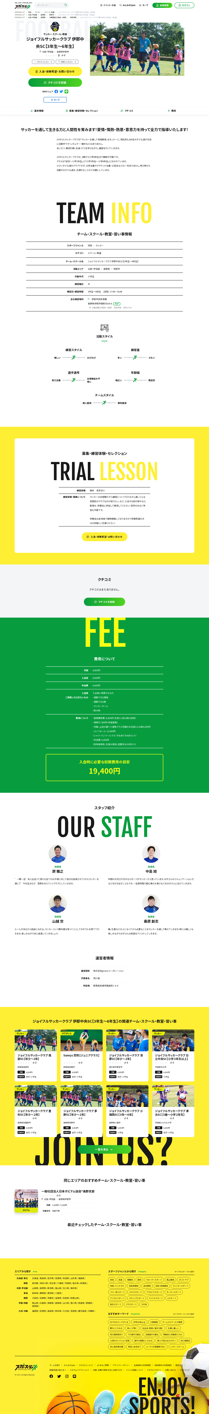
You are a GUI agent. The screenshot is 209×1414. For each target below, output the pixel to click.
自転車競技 (133, 1285)
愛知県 (50, 1293)
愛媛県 (89, 1303)
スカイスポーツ (135, 1292)
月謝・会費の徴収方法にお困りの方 (107, 1370)
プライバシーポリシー (121, 1365)
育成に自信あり (134, 1346)
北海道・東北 (22, 1278)
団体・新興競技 (162, 1285)
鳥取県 (50, 1303)
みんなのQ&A (127, 5)
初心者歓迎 (185, 1340)
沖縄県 (91, 1311)
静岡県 (43, 1293)
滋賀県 (58, 1298)
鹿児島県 (82, 1311)
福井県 (74, 1288)
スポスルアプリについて (79, 1370)
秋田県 (66, 1278)
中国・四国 (23, 1303)
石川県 (66, 1288)
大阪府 (35, 1298)
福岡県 (35, 1311)
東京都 (35, 1283)
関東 (26, 1283)
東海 (26, 1293)
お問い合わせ (170, 1370)
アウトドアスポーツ (154, 1292)
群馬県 (83, 1283)
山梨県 (35, 1288)
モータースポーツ (174, 1292)
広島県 (43, 1303)
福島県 (81, 1278)
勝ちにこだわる (116, 1328)
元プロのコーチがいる (119, 1322)
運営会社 (179, 1365)
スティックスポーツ (136, 1298)
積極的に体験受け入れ (172, 1334)
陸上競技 (170, 1279)
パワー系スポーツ (117, 1292)
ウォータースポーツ (154, 1279)
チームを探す (54, 1365)
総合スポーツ (115, 1304)
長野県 (106, 268)
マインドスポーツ (156, 1298)
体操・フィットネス (117, 1285)
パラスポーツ (131, 1304)
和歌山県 (75, 1298)
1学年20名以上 (139, 1322)
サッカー (100, 245)
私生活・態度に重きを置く (152, 1328)
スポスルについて (86, 1365)
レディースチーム (177, 1346)
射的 (139, 1279)
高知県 (35, 1306)
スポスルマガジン (154, 1370)
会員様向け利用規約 (142, 1365)
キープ (143, 5)
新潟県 (50, 1288)
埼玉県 (52, 1283)
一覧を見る (103, 1149)
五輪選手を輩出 (151, 1334)
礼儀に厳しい (173, 1328)
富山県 (58, 1288)
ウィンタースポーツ (180, 1285)
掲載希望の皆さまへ (57, 1370)
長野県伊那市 (63, 52)
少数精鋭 (154, 1322)
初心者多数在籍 (116, 1346)
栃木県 (76, 1283)
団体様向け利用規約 (163, 1365)
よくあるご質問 (103, 1365)
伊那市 (116, 268)
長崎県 (50, 1311)
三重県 (58, 1293)
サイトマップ (185, 1370)
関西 (26, 1298)
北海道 (35, 1278)
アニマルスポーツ (117, 1298)
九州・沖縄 (23, 1311)
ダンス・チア (184, 1279)
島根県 (58, 1303)
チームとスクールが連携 (172, 1322)
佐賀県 (43, 1311)
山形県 (74, 1278)
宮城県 (58, 1278)
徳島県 (81, 1303)
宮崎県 (74, 1311)
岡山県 (35, 1303)
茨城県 (68, 1283)
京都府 (50, 1298)
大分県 (66, 1311)
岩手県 (50, 1278)
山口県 (66, 1303)
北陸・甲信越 (47, 52)
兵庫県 (43, 1298)
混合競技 (147, 1285)
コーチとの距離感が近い (156, 1346)
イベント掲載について (134, 1370)
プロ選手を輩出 (134, 1334)
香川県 (74, 1303)
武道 (120, 1279)
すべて (184, 1271)
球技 (90, 245)
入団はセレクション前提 (119, 1340)
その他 (144, 1304)
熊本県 (58, 1311)
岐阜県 (35, 1293)
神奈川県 (44, 1283)
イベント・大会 (108, 5)
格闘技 (130, 1279)
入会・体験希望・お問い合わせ (55, 71)
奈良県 (66, 1298)
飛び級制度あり (116, 1334)
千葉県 (60, 1283)
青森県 (43, 1278)
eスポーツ (171, 1298)
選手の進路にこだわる (143, 1340)
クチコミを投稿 (55, 82)
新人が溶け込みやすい (166, 1340)
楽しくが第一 (132, 1328)
